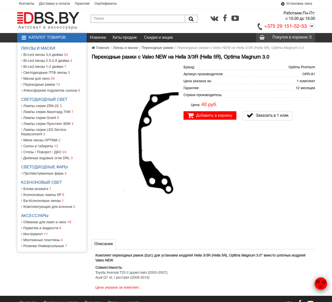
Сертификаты (105, 3)
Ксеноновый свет (41, 183)
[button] (174, 69)
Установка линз (296, 4)
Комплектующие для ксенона (48, 207)
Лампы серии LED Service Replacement (43, 132)
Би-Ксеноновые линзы (42, 201)
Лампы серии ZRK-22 (41, 106)
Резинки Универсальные (44, 246)
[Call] (311, 27)
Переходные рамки (40, 84)
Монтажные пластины (42, 240)
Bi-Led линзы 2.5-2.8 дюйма (46, 61)
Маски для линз (38, 78)
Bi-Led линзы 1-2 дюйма (43, 67)
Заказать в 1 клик (268, 115)
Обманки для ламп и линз (46, 222)
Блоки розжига (36, 189)
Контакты (26, 3)
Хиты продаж (124, 37)
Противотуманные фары (44, 173)
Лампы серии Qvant (40, 118)
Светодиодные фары (44, 167)
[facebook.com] (225, 18)
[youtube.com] (235, 18)
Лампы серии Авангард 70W (47, 112)
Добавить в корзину (209, 115)
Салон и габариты (39, 146)
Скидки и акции (158, 37)
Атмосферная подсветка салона (50, 90)
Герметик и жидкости (41, 228)
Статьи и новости (124, 259)
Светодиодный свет (44, 100)
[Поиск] (190, 18)
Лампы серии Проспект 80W (47, 124)
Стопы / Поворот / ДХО (44, 152)
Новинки (98, 37)
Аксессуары (34, 216)
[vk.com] (214, 18)
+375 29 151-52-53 (285, 26)
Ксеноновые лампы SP (42, 195)
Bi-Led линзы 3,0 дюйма (44, 55)
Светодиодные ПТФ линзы (45, 73)
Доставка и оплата (54, 3)
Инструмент (34, 234)
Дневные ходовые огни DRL (47, 158)
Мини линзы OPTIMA (41, 140)
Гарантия (82, 3)
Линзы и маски (38, 48)
